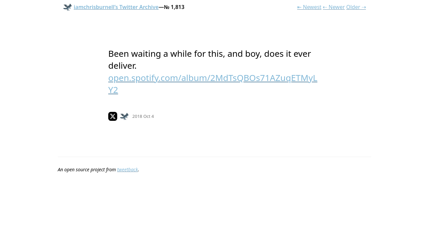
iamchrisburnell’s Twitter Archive (111, 7)
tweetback (127, 169)
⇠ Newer (334, 7)
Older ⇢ (356, 7)
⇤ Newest (309, 7)
